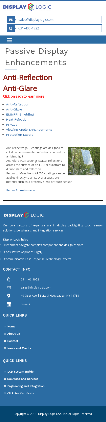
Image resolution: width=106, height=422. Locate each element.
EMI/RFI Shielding (20, 114)
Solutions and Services (22, 378)
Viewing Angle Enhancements (29, 129)
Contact (12, 341)
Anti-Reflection (17, 104)
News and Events (19, 348)
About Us (13, 333)
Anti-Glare (14, 109)
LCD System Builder (21, 371)
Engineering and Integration (25, 386)
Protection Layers (19, 134)
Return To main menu (20, 190)
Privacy (11, 124)
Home (11, 326)
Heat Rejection (17, 119)
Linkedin (26, 304)
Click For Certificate (20, 393)
